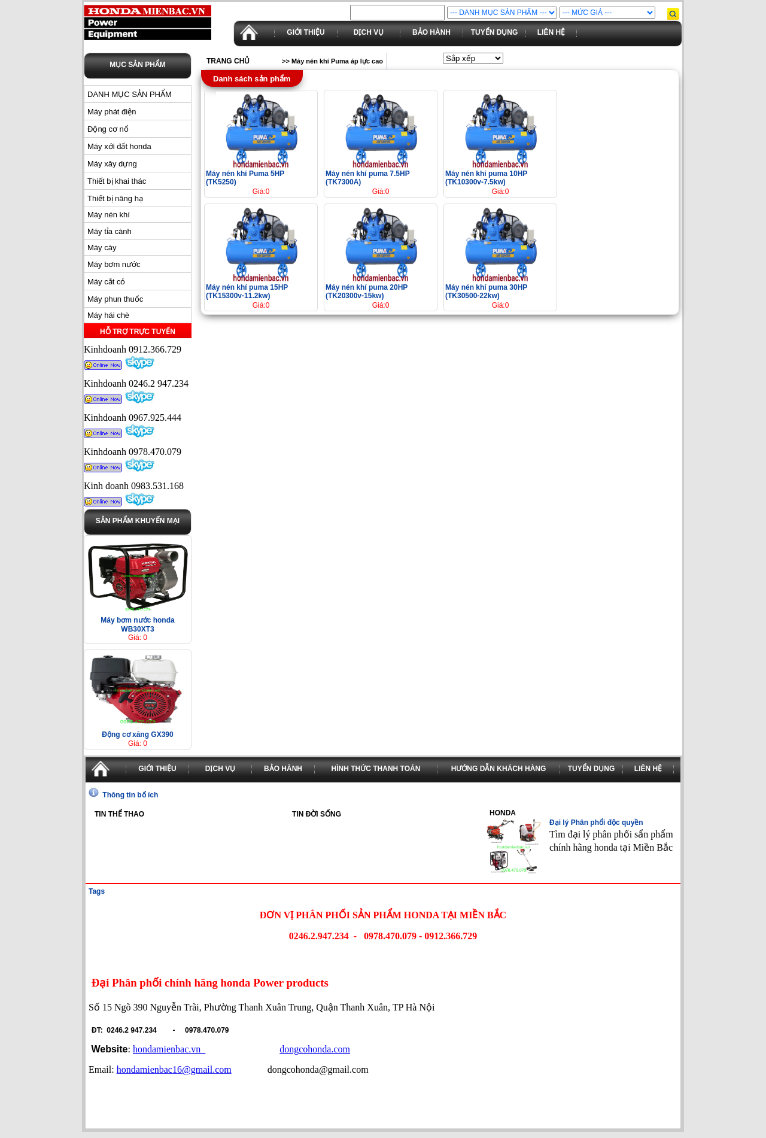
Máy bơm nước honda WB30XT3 (137, 624)
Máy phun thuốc (115, 299)
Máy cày (101, 247)
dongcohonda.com (314, 1049)
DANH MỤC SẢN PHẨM (129, 94)
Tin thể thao (119, 814)
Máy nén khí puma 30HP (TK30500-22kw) (486, 291)
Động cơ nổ (108, 129)
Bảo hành (431, 32)
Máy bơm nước (114, 264)
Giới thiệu (305, 32)
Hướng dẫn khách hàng (498, 768)
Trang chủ (228, 61)
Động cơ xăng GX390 (137, 734)
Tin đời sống (316, 814)
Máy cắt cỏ (106, 281)
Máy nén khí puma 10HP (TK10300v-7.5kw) (486, 177)
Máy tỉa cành (109, 231)
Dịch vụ (369, 32)
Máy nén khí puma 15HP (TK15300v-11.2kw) (247, 291)
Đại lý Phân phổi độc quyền (596, 822)
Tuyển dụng (494, 32)
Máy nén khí (108, 214)
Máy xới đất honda (119, 146)
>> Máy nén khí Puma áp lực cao (332, 61)
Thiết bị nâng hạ (115, 198)
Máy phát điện (111, 111)
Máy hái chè (108, 315)
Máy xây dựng (112, 163)
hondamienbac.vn (169, 1049)
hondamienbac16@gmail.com (174, 1069)
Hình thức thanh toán (376, 768)
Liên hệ (551, 32)
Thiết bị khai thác (116, 181)
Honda (503, 813)
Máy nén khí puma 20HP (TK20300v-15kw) (367, 291)
